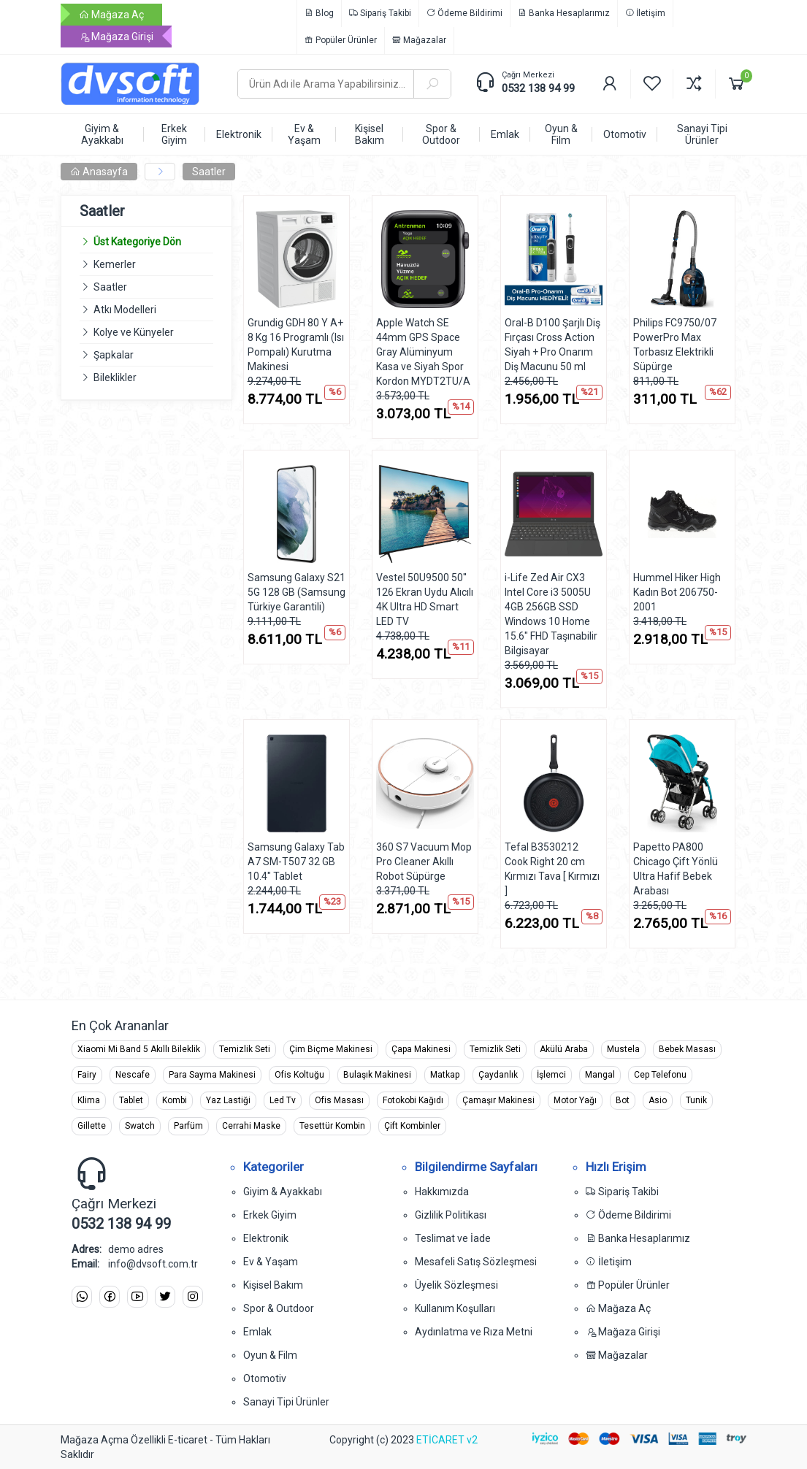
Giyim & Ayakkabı (282, 1191)
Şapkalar (113, 355)
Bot (623, 1100)
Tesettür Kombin (332, 1126)
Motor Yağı (575, 1100)
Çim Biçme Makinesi (330, 1049)
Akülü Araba (564, 1049)
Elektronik (265, 1238)
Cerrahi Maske (251, 1126)
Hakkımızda (442, 1191)
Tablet (131, 1100)
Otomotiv (264, 1378)
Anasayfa (99, 171)
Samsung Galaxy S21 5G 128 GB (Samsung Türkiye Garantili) (296, 592)
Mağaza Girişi (116, 36)
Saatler (209, 171)
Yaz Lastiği (228, 1100)
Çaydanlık (498, 1075)
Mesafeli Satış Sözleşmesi (476, 1261)
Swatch (140, 1126)
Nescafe (132, 1075)
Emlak (257, 1332)
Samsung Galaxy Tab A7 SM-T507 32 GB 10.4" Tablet (296, 861)
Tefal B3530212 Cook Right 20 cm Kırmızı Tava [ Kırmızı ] (552, 869)
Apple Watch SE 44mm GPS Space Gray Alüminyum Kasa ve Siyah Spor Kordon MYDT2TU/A (423, 352)
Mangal (600, 1075)
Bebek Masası (687, 1049)
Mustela (623, 1049)
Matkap (444, 1075)
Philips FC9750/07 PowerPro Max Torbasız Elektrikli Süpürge (674, 344)
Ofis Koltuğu (299, 1075)
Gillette (91, 1126)
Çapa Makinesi (421, 1049)
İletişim (645, 13)
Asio (658, 1100)
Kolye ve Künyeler (133, 332)
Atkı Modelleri (124, 309)
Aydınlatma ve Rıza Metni (473, 1332)
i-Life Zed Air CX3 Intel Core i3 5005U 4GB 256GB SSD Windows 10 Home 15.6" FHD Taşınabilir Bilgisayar (551, 614)
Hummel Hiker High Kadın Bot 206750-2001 (677, 592)
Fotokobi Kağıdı (413, 1100)
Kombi (174, 1100)
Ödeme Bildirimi (464, 13)
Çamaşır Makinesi (498, 1100)
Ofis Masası (339, 1100)
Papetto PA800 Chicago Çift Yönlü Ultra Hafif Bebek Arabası (675, 869)
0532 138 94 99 (538, 88)
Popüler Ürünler (341, 40)
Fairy (86, 1075)
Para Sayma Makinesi (212, 1075)
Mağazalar (419, 40)
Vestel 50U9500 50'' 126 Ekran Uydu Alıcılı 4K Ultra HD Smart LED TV (424, 599)
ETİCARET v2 (447, 1440)
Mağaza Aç (111, 14)
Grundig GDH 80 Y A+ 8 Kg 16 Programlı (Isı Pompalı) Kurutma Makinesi (296, 344)
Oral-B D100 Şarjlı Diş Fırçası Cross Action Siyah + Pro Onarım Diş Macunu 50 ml (552, 344)
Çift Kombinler (412, 1126)
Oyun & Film (270, 1355)
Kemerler (114, 264)
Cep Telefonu (660, 1075)
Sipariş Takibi (380, 13)
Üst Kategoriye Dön (130, 242)
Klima (88, 1100)
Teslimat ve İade (453, 1238)
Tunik (696, 1100)
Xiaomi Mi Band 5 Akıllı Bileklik (138, 1049)
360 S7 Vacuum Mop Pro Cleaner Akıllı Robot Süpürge (424, 861)
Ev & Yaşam (270, 1261)
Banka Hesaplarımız (564, 13)
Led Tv (282, 1100)
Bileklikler (115, 377)
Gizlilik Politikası (450, 1215)
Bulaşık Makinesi (377, 1075)
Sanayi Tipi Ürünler (286, 1402)
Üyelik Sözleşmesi (456, 1285)
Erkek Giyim (270, 1215)
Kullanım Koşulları (455, 1308)
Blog (319, 13)
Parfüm (188, 1126)
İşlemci (551, 1075)
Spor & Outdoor (278, 1308)
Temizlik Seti (244, 1049)
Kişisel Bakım (273, 1285)
